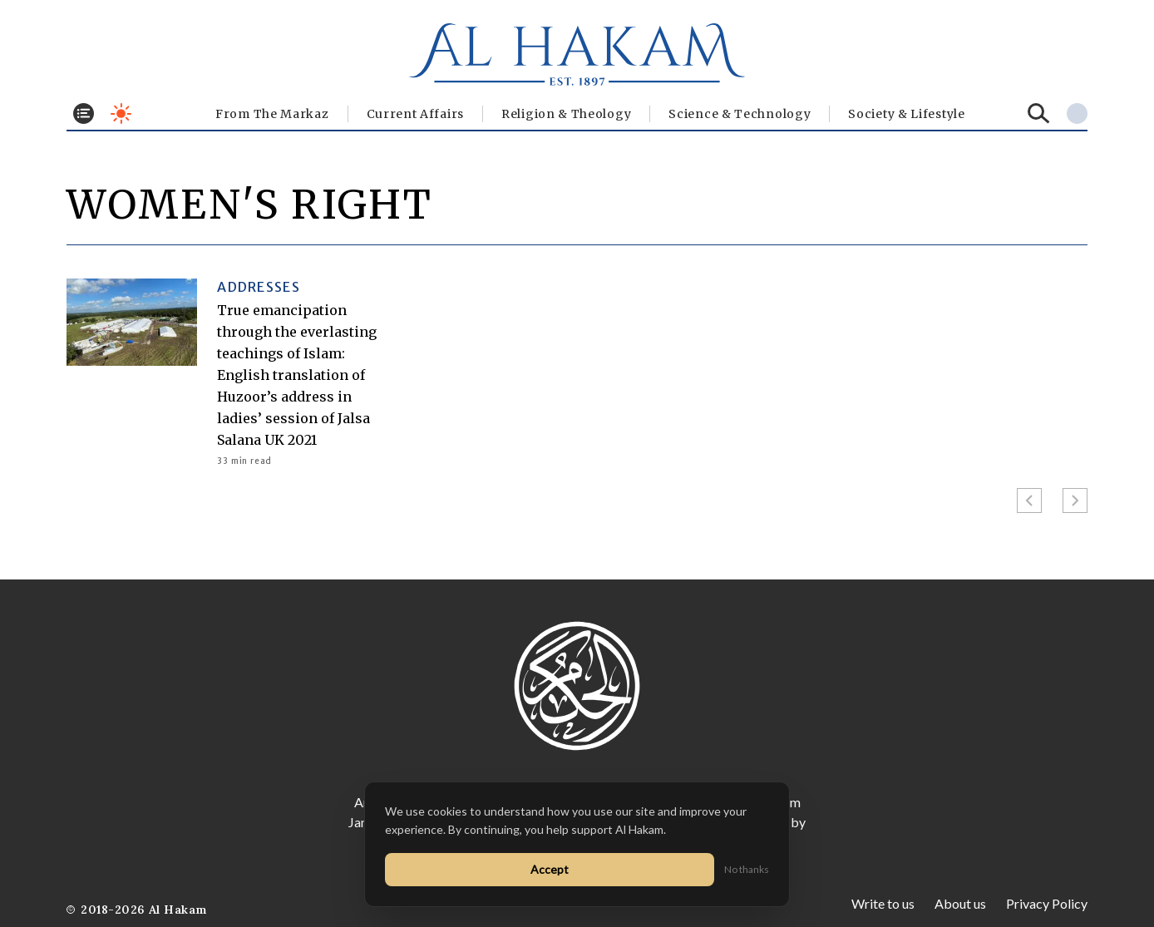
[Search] (1039, 113)
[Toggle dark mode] (121, 113)
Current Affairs (416, 113)
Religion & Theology (566, 113)
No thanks (746, 869)
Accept (549, 869)
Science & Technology (739, 113)
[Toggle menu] (83, 113)
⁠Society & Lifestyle (906, 113)
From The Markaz (272, 113)
